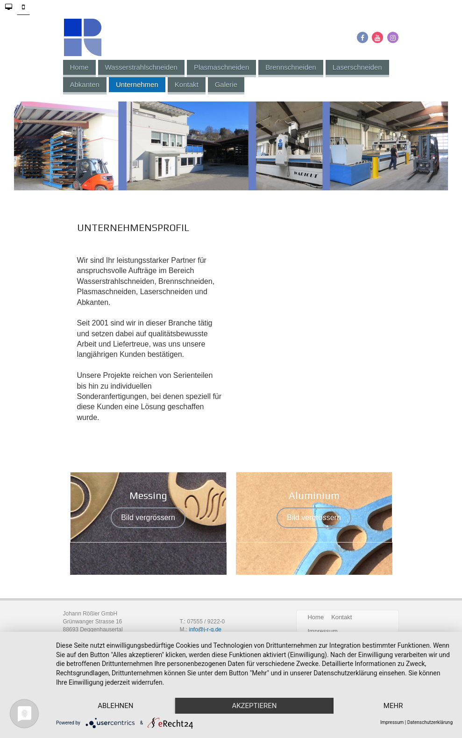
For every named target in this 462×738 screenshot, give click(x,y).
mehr (393, 706)
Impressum (392, 722)
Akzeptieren (254, 706)
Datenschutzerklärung (430, 722)
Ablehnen (115, 706)
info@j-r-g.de (205, 629)
